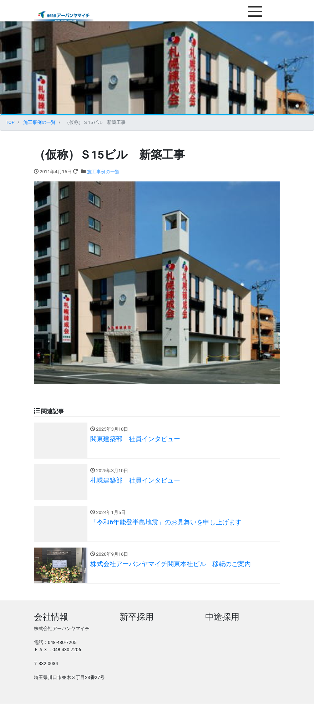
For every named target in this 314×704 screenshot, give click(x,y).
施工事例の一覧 (103, 171)
